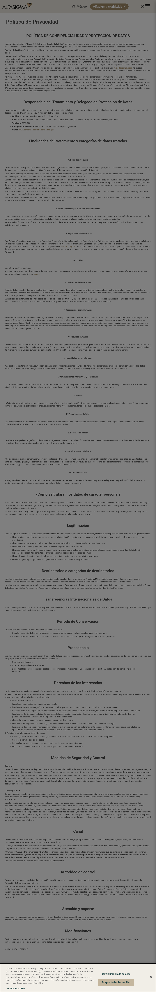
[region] (78, 977)
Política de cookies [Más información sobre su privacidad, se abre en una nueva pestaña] (16, 988)
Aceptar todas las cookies (116, 982)
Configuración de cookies (116, 974)
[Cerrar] (151, 977)
